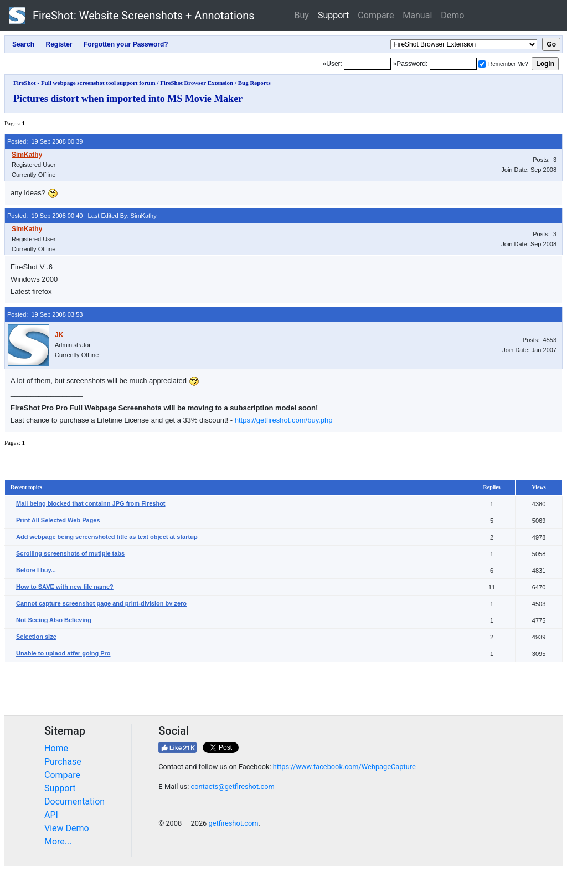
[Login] (367, 64)
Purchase (62, 761)
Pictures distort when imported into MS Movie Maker (128, 98)
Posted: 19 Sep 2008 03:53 (45, 314)
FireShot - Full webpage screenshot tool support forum (84, 82)
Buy (302, 15)
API (51, 815)
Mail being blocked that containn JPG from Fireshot (91, 503)
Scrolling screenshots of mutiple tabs (70, 553)
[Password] (453, 64)
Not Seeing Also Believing (53, 620)
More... (58, 841)
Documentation (74, 801)
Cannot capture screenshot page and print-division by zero (101, 603)
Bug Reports (254, 82)
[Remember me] (482, 64)
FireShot (132, 15)
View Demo (66, 828)
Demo (452, 15)
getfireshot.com (233, 823)
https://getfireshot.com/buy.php (284, 420)
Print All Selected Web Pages (58, 520)
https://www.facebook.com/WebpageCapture (344, 766)
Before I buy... (36, 570)
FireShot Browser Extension (196, 82)
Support (333, 15)
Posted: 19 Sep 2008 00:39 (45, 141)
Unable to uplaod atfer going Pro (63, 653)
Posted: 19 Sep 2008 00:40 (45, 215)
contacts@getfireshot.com (232, 786)
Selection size (36, 636)
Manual (417, 15)
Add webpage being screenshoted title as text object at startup (107, 536)
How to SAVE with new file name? (65, 586)
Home (56, 748)
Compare (376, 15)
